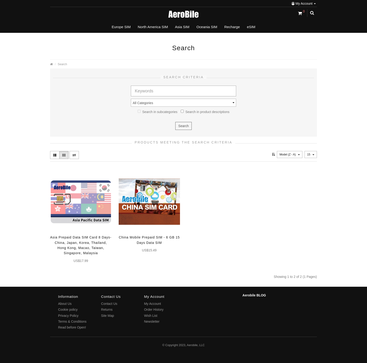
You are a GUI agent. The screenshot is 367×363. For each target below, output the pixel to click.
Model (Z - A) (289, 154)
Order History (153, 309)
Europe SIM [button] (121, 27)
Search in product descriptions (205, 112)
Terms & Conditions (72, 321)
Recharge (232, 27)
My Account (303, 3)
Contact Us (109, 304)
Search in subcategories (157, 112)
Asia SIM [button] (182, 27)
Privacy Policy (68, 316)
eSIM (251, 27)
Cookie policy (67, 309)
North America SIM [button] (153, 27)
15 (310, 154)
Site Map (107, 316)
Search (62, 64)
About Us (65, 304)
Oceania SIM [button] (206, 27)
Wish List (150, 316)
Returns (107, 309)
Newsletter (151, 321)
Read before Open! (72, 327)
